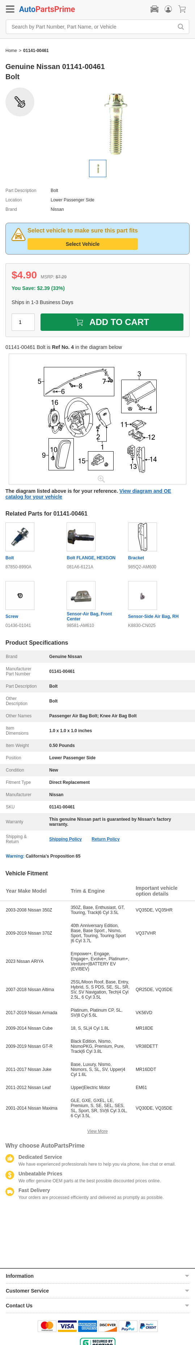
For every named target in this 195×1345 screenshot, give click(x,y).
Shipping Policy (65, 839)
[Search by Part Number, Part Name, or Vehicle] (91, 27)
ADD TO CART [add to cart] (112, 322)
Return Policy (105, 839)
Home (11, 50)
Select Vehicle (82, 244)
